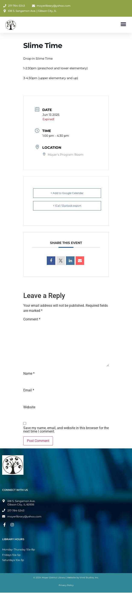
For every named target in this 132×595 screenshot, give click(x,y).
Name (29, 373)
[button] (123, 24)
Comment (31, 319)
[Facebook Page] (5, 525)
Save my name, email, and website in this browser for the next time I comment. (66, 429)
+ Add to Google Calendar (67, 193)
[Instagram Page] (13, 525)
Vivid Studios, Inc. (89, 577)
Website (29, 407)
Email (28, 390)
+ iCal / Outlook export (67, 205)
